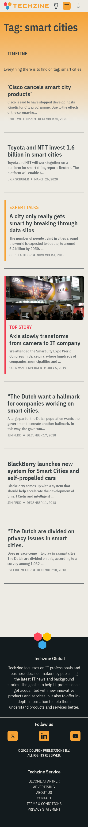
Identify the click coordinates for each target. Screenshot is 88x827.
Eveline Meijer (19, 570)
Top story (20, 327)
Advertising (44, 786)
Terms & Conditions (44, 803)
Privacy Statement (44, 809)
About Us (44, 792)
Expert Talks (24, 207)
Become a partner (44, 781)
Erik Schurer (18, 179)
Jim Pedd (14, 435)
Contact (44, 798)
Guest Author (20, 255)
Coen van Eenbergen (25, 368)
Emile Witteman (20, 119)
